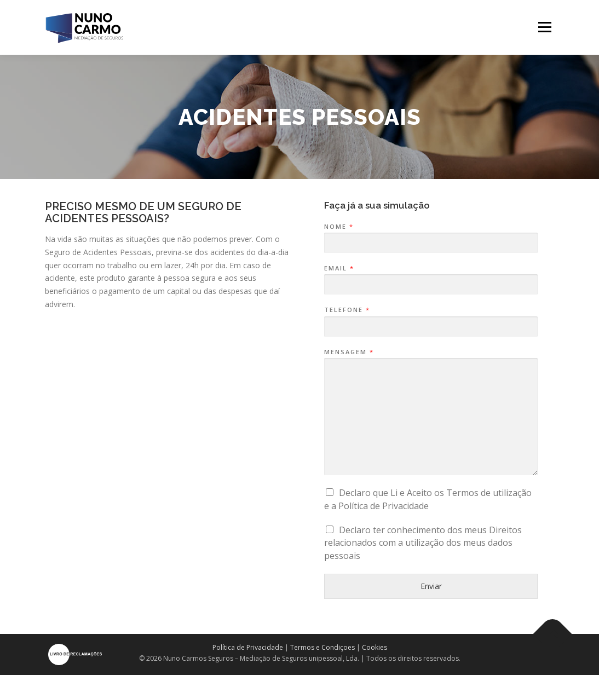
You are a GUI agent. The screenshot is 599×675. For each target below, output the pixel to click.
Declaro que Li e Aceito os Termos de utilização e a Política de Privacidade (428, 499)
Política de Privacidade (247, 647)
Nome (338, 226)
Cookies (374, 647)
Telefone (346, 310)
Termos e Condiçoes (322, 647)
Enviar (431, 586)
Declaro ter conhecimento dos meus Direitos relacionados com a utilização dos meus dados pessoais (423, 543)
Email (338, 268)
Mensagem (348, 352)
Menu (544, 27)
